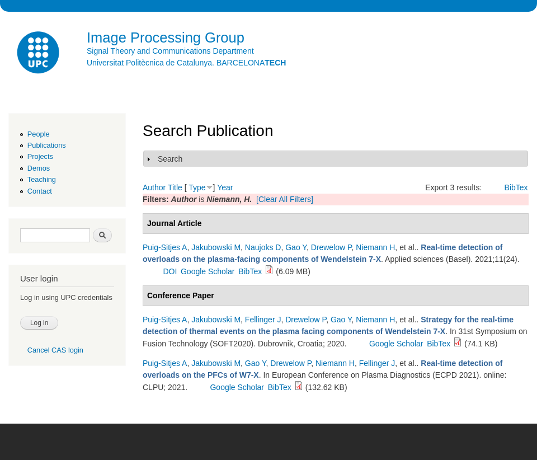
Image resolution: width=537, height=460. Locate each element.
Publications (46, 145)
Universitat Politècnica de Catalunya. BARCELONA (186, 62)
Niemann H (375, 247)
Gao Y (296, 247)
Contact (39, 191)
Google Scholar (208, 271)
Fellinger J (263, 319)
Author (154, 187)
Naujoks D (263, 247)
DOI (170, 271)
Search (170, 158)
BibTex (516, 187)
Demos (38, 168)
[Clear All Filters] (284, 199)
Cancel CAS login (55, 350)
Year (225, 187)
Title (175, 187)
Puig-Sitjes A (165, 247)
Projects (40, 156)
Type (197, 187)
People (38, 134)
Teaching (41, 179)
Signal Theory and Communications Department (170, 50)
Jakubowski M (216, 247)
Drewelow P (331, 247)
